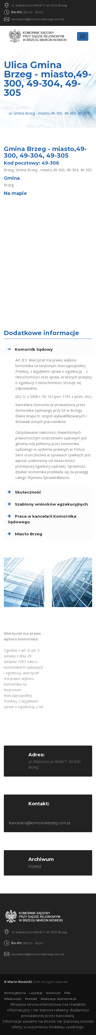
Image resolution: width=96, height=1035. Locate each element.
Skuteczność (28, 492)
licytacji (34, 866)
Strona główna (16, 107)
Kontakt (31, 999)
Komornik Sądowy (34, 349)
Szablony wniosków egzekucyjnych (51, 504)
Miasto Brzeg (28, 533)
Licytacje (35, 993)
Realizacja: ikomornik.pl (58, 999)
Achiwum (53, 993)
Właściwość (13, 999)
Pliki (67, 993)
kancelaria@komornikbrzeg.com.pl (37, 19)
